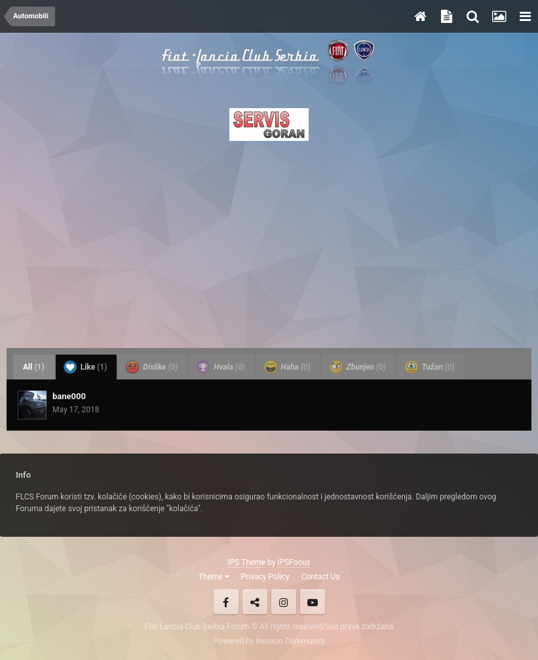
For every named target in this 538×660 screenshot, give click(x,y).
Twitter (254, 601)
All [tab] (34, 367)
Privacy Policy (265, 576)
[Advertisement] (269, 240)
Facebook (226, 601)
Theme (214, 576)
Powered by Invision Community (269, 641)
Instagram (283, 601)
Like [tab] (85, 367)
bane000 (69, 396)
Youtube (312, 601)
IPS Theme (246, 562)
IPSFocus (293, 562)
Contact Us (320, 576)
